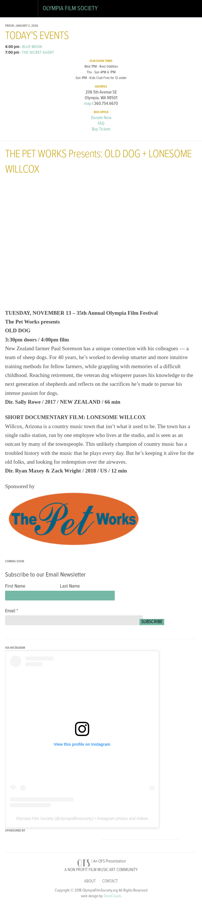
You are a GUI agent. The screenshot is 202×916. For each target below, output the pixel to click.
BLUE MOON (32, 47)
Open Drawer (11, 9)
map (87, 104)
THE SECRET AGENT (38, 52)
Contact (110, 881)
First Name (15, 586)
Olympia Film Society (70, 9)
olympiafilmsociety (76, 818)
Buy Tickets (101, 129)
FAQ (101, 124)
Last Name (70, 586)
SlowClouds (112, 896)
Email (11, 611)
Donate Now (101, 118)
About (90, 881)
